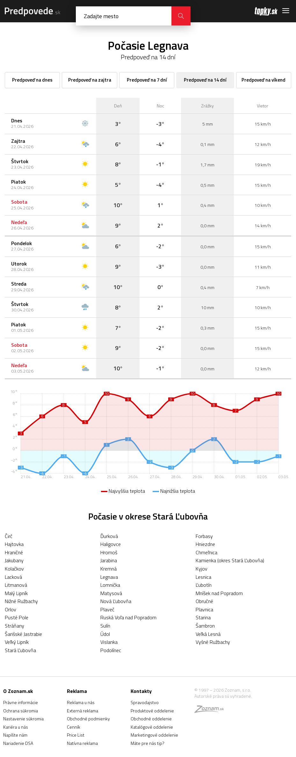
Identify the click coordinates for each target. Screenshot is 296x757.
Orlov (10, 609)
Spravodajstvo (145, 702)
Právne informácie (20, 702)
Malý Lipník (16, 593)
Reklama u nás (81, 702)
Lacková (13, 577)
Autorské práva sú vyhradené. (223, 696)
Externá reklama (82, 710)
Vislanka (109, 642)
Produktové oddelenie (152, 710)
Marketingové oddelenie (154, 735)
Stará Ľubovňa (20, 650)
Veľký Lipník (17, 642)
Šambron (205, 626)
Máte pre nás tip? (147, 743)
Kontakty (141, 691)
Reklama (77, 691)
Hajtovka (14, 544)
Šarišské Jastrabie (23, 634)
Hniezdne (205, 544)
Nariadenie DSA (18, 743)
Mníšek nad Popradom (219, 593)
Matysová (111, 593)
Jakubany (14, 560)
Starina (203, 617)
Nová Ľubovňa (115, 601)
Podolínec (110, 650)
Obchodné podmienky (88, 718)
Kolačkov (14, 568)
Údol (105, 634)
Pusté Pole (16, 617)
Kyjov (201, 568)
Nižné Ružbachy (21, 601)
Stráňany (14, 626)
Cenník (73, 727)
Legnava (109, 577)
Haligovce (110, 544)
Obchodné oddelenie (151, 718)
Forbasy (204, 536)
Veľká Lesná (208, 634)
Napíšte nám (15, 735)
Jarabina (108, 560)
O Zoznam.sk (18, 691)
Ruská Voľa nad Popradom (128, 617)
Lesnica (203, 577)
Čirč (8, 536)
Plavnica (204, 609)
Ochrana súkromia (20, 710)
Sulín (105, 626)
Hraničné (14, 552)
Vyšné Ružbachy (213, 642)
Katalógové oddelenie (152, 727)
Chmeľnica (206, 552)
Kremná (108, 568)
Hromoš (108, 552)
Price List (75, 735)
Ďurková (109, 536)
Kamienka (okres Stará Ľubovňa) (230, 560)
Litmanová (16, 585)
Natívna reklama (82, 743)
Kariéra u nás (15, 727)
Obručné (204, 601)
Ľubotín (204, 585)
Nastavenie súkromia (23, 718)
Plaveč (107, 609)
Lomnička (110, 585)
